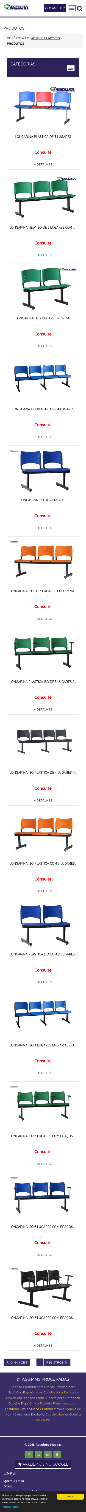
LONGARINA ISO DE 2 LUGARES (43, 500)
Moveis (59, 1409)
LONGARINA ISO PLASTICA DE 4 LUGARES (43, 409)
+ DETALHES (43, 164)
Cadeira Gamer (57, 1414)
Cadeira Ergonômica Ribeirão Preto (34, 1403)
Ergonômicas (33, 1392)
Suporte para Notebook (62, 1398)
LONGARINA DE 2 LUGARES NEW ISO (42, 318)
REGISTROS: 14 (57, 1362)
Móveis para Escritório (28, 1414)
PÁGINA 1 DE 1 (16, 1362)
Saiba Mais (10, 1507)
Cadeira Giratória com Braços (33, 1387)
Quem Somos (13, 1481)
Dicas (7, 1486)
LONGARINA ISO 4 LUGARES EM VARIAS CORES (44, 1045)
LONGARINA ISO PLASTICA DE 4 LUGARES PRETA (45, 772)
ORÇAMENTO (55, 8)
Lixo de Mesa (29, 1409)
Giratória (46, 1409)
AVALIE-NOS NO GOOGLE (43, 1464)
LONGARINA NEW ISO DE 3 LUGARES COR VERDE (46, 227)
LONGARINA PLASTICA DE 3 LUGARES (43, 137)
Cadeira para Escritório (60, 1392)
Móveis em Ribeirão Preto (25, 1398)
